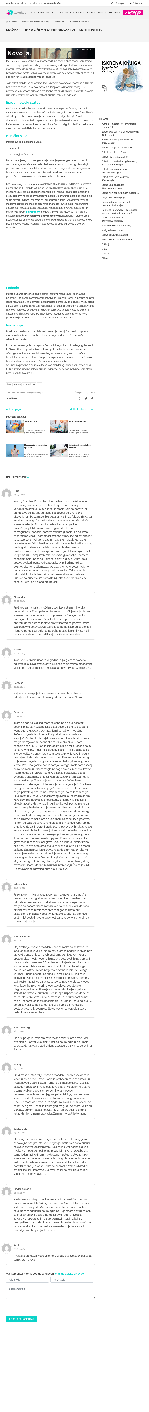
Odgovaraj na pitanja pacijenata (97, 1366)
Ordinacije (63, 1355)
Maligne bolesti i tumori (113, 230)
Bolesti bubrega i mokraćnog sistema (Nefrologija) (120, 133)
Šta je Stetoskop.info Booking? (96, 1352)
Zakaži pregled (65, 1359)
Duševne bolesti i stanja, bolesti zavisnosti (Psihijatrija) (117, 204)
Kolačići (120, 1359)
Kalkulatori (63, 1383)
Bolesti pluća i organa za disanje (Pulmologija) (117, 141)
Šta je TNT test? (30, 421)
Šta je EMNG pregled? (78, 421)
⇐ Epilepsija (13, 409)
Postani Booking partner (98, 1359)
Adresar (120, 1369)
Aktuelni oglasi (124, 1378)
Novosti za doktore (96, 1383)
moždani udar (29, 384)
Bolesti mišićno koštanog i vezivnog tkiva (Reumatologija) (119, 163)
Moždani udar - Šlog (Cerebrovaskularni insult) (71, 22)
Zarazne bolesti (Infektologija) (116, 225)
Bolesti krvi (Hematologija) (115, 157)
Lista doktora (93, 1392)
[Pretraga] (121, 3)
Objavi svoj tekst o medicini (100, 1373)
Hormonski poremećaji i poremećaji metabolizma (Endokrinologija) (119, 212)
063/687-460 (54, 3)
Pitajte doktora (36, 13)
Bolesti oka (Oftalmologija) (115, 235)
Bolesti (14, 22)
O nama (120, 1350)
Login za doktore (95, 1387)
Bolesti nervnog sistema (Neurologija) (35, 22)
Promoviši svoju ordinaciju (99, 1378)
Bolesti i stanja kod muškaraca (117, 147)
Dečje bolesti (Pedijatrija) (114, 197)
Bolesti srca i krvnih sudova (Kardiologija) (115, 179)
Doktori (61, 1350)
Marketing (121, 1364)
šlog (9, 384)
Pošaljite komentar (21, 1319)
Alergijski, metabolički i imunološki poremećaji (119, 126)
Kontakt (120, 1373)
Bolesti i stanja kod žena (114, 152)
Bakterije (106, 244)
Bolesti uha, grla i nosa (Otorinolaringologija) (113, 187)
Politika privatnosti (125, 1355)
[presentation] (28, 1306)
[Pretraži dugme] (112, 3)
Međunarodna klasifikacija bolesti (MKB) (70, 1375)
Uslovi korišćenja (125, 1383)
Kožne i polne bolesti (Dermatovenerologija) (113, 219)
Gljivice (105, 258)
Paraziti (105, 253)
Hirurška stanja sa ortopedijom (117, 239)
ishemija (17, 384)
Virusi (104, 249)
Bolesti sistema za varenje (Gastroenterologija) (114, 171)
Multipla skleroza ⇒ (81, 409)
